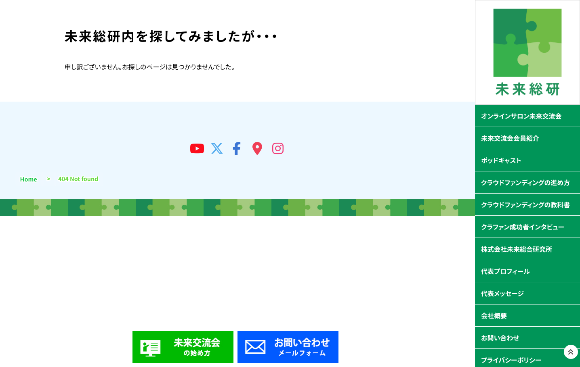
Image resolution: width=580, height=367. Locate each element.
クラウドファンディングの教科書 (525, 204)
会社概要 (494, 315)
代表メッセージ (502, 293)
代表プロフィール (505, 271)
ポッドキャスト (501, 160)
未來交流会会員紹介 (510, 138)
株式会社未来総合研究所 (516, 249)
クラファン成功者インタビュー (522, 226)
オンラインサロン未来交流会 (521, 116)
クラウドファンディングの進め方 (525, 182)
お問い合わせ (500, 337)
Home (28, 179)
